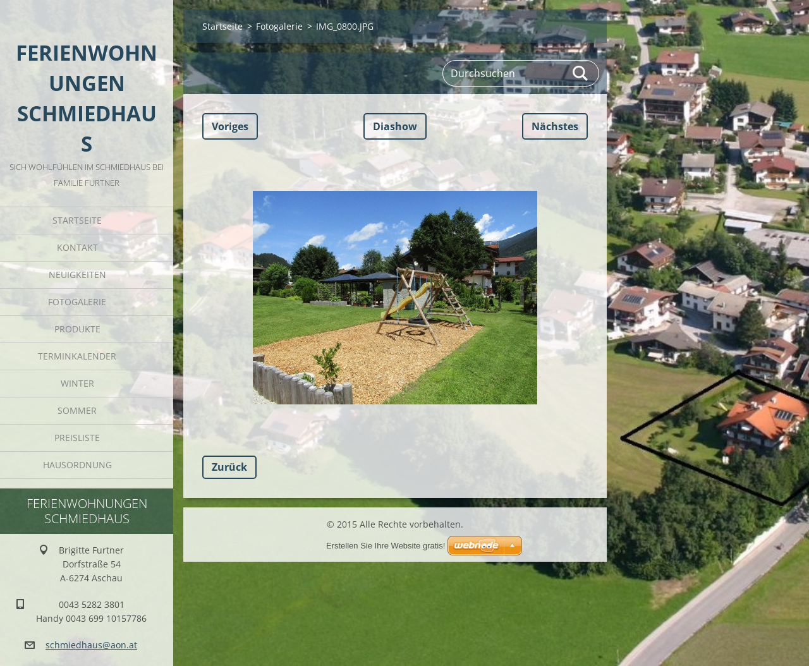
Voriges (230, 126)
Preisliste (77, 438)
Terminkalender (77, 356)
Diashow (395, 126)
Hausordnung (77, 465)
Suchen (581, 73)
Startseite (77, 220)
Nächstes (555, 126)
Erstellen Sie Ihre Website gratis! (385, 545)
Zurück (229, 467)
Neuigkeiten (77, 275)
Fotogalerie (77, 302)
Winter (77, 383)
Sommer (77, 410)
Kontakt (77, 247)
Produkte (77, 329)
